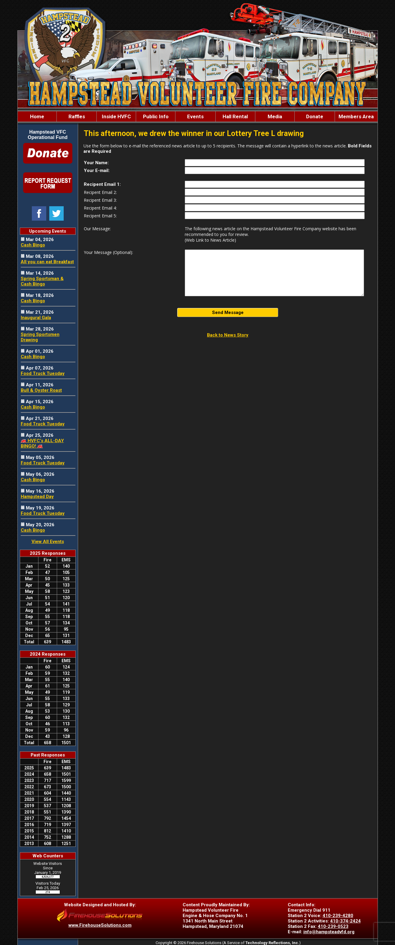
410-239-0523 (333, 926)
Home (37, 116)
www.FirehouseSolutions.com (100, 925)
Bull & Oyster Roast (41, 390)
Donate (314, 116)
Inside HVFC (116, 116)
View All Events (48, 541)
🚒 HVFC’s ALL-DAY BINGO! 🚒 (42, 443)
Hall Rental (235, 116)
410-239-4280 (338, 915)
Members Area (356, 116)
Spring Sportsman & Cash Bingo (42, 281)
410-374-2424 (345, 921)
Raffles (76, 116)
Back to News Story (227, 335)
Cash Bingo (33, 245)
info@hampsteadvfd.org (328, 931)
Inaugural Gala (36, 317)
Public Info (156, 116)
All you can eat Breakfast (47, 261)
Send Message (228, 312)
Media (275, 116)
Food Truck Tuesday (43, 373)
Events (195, 116)
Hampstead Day (37, 496)
